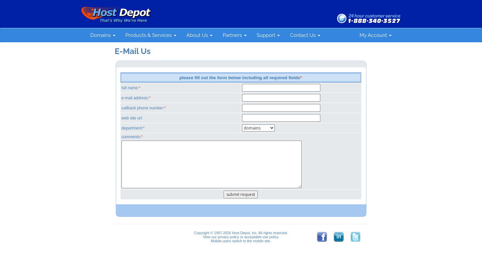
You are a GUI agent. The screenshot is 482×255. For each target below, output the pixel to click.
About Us (199, 35)
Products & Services (151, 35)
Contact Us (305, 35)
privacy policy (228, 237)
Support (268, 35)
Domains (102, 35)
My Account (375, 35)
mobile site (261, 241)
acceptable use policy (261, 237)
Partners (235, 35)
